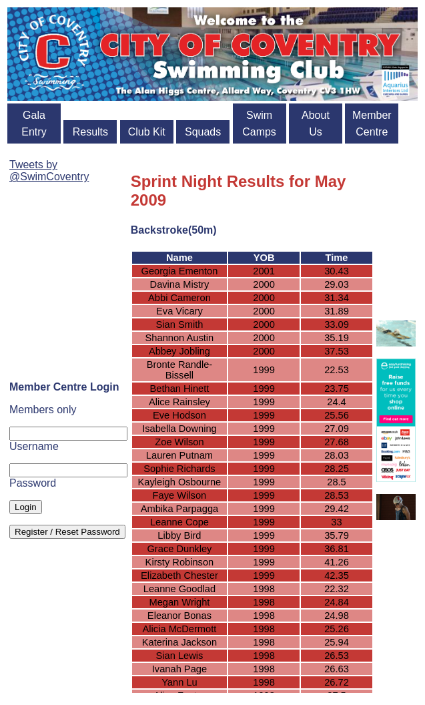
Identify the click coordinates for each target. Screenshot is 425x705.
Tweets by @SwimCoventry (49, 170)
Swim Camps (259, 123)
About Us (316, 123)
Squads (203, 132)
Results (90, 132)
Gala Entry (33, 123)
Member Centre (372, 123)
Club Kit (146, 132)
